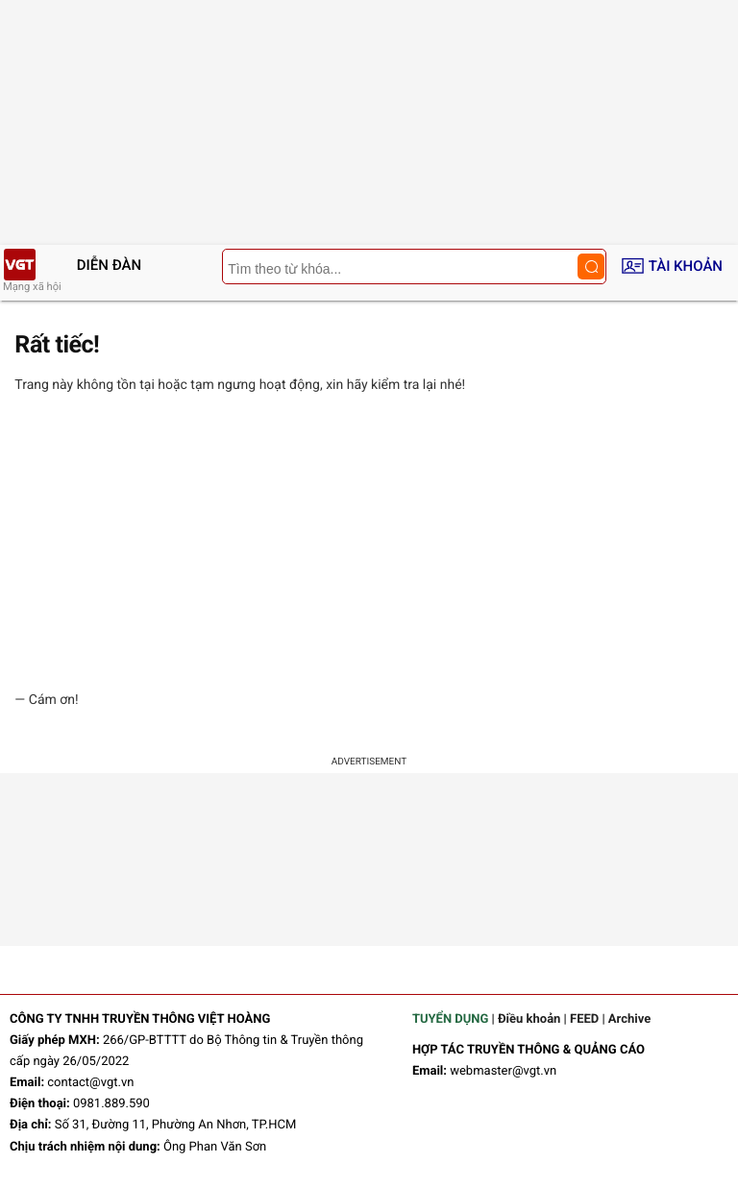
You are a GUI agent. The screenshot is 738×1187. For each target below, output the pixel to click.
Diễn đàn (109, 265)
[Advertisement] (368, 542)
